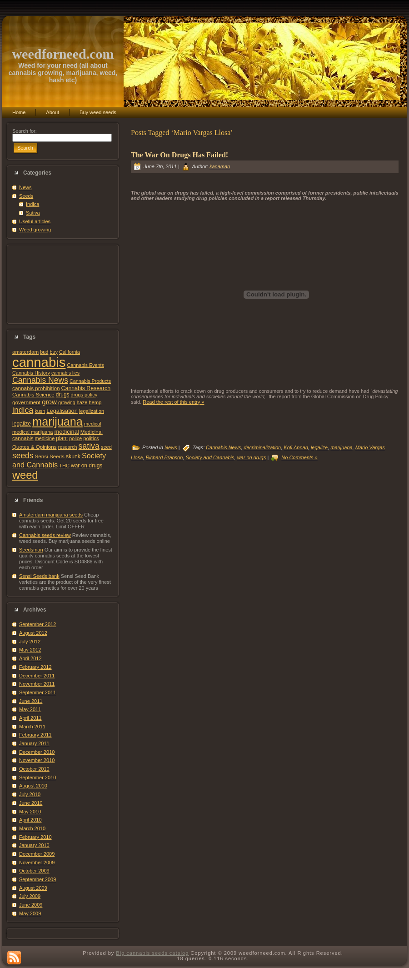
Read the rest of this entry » (173, 402)
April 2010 (30, 820)
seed (106, 447)
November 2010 (37, 760)
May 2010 (30, 811)
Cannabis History (31, 373)
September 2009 (37, 879)
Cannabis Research (86, 388)
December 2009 (37, 854)
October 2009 (34, 870)
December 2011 (37, 675)
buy (53, 352)
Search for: (24, 131)
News (25, 187)
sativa (89, 446)
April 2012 (30, 658)
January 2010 (34, 845)
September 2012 (37, 624)
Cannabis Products (90, 381)
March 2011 (32, 726)
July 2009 (29, 896)
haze (82, 402)
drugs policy (84, 394)
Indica (32, 204)
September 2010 (37, 777)
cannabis (38, 362)
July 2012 (29, 641)
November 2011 (37, 684)
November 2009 (37, 862)
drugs (63, 394)
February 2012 (35, 667)
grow (49, 402)
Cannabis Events (85, 365)
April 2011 (30, 718)
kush (40, 411)
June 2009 (30, 905)
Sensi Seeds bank (39, 576)
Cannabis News (40, 380)
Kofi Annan (296, 447)
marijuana (57, 421)
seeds (23, 455)
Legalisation (61, 410)
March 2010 (32, 828)
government (26, 402)
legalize (21, 424)
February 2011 (35, 734)
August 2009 (33, 888)
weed (25, 475)
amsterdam (25, 352)
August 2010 (33, 785)
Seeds (26, 196)
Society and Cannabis (209, 457)
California (69, 352)
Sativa (33, 213)
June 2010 (30, 803)
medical (92, 423)
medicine (45, 438)
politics (91, 438)
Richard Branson (164, 457)
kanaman (219, 166)
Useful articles (34, 221)
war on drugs (86, 465)
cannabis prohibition (36, 388)
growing (66, 402)
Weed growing (35, 229)
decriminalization (262, 447)
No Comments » (299, 457)
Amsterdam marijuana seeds (51, 514)
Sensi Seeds (50, 456)
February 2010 (35, 837)
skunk (73, 456)
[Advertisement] (63, 284)
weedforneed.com (63, 53)
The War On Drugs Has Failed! (179, 155)
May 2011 (30, 709)
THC (64, 465)
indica (22, 410)
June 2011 (30, 701)
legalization (91, 411)
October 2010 (34, 769)
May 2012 (30, 649)
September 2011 (37, 692)
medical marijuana (32, 432)
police (75, 438)
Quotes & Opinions (34, 447)
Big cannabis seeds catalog (152, 953)
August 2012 (33, 633)
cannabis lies (65, 373)
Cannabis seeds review (45, 535)
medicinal (66, 431)
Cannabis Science (33, 394)
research (67, 447)
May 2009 (30, 913)
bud (44, 352)
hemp (95, 402)
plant (62, 438)
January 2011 (34, 743)
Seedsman (31, 549)
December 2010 (37, 752)
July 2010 (29, 794)
